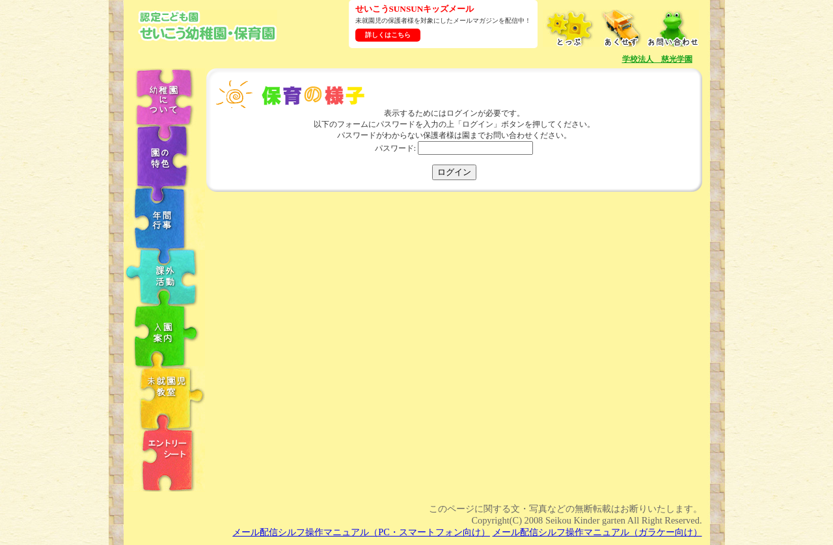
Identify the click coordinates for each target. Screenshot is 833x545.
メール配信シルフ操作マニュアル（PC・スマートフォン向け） (361, 532)
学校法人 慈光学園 (657, 59)
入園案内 (165, 335)
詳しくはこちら (388, 34)
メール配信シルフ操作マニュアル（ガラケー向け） (597, 532)
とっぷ (569, 28)
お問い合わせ (673, 28)
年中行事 (165, 219)
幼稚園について (165, 96)
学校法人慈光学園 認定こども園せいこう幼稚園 (207, 26)
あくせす (621, 28)
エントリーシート (165, 460)
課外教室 (165, 277)
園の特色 (165, 156)
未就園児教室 (165, 397)
